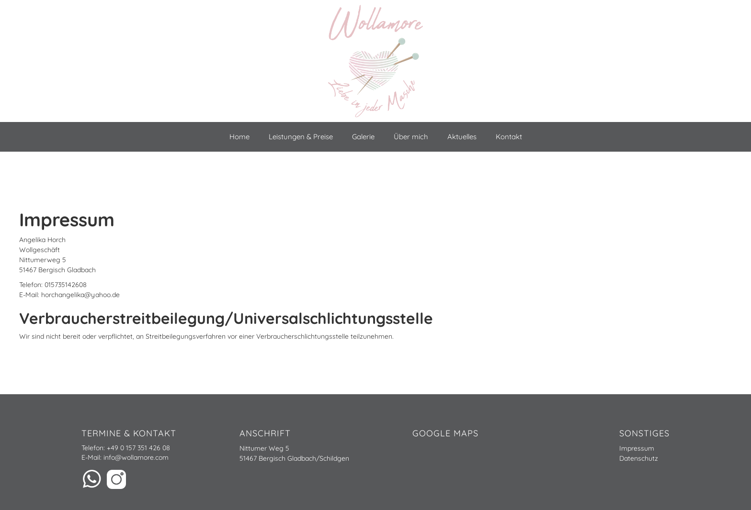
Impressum (636, 448)
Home (239, 136)
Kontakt (509, 136)
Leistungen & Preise (301, 136)
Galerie (363, 136)
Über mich (411, 136)
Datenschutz (638, 458)
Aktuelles (462, 136)
